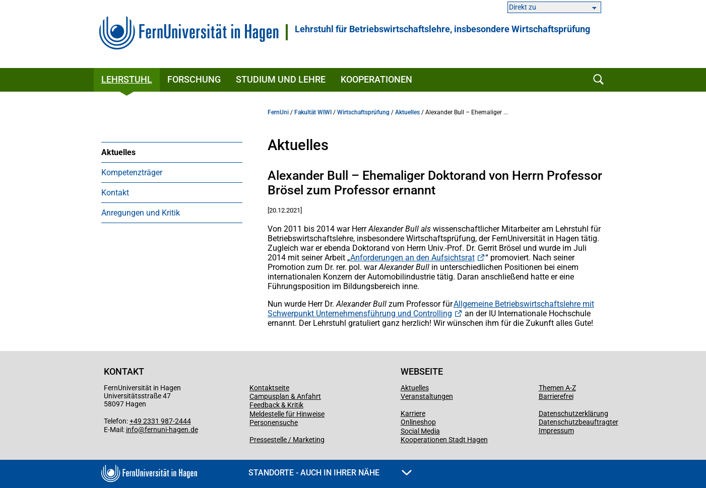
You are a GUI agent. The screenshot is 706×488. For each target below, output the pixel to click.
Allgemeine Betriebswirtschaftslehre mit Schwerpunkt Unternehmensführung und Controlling (431, 308)
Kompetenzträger (131, 172)
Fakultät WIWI (313, 112)
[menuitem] (171, 152)
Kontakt (115, 192)
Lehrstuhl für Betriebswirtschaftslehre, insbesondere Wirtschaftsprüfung (442, 29)
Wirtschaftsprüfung (363, 112)
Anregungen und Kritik (140, 213)
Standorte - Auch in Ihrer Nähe (330, 472)
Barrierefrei (556, 396)
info (132, 430)
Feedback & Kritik (276, 405)
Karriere (413, 413)
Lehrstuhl (126, 79)
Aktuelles (118, 152)
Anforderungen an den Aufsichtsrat (412, 257)
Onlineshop (418, 422)
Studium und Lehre (281, 79)
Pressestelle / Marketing (287, 440)
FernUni (278, 112)
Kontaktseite (269, 388)
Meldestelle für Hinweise (287, 414)
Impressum (556, 431)
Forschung (194, 79)
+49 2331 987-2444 (160, 421)
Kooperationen (376, 79)
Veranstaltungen (427, 396)
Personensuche (273, 423)
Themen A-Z (557, 388)
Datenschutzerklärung (573, 413)
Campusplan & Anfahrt (285, 396)
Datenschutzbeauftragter (578, 422)
